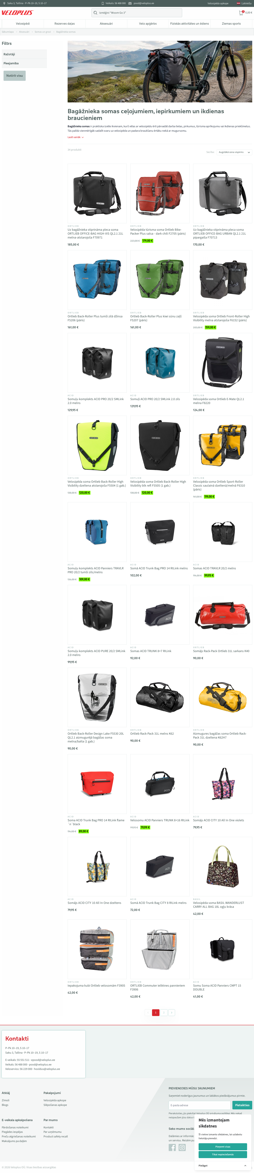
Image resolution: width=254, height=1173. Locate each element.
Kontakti (49, 1127)
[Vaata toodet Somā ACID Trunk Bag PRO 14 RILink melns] (159, 532)
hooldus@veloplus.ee (47, 1069)
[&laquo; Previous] (148, 1012)
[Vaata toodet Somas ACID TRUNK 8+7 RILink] (159, 614)
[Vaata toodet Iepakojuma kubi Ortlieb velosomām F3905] (97, 949)
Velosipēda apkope (218, 3)
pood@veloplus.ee (144, 3)
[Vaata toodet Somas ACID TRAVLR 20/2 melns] (222, 532)
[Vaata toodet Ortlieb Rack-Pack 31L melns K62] (159, 697)
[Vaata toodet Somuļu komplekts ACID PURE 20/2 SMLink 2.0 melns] (97, 614)
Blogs (5, 1105)
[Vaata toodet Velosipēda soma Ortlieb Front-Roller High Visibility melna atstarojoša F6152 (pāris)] (222, 280)
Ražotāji (9, 54)
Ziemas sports (231, 23)
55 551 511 (23, 1060)
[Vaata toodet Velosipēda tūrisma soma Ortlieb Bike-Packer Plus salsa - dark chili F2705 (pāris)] (159, 193)
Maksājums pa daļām (14, 1141)
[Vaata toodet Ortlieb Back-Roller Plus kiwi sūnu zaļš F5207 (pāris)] (159, 280)
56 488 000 (21, 1065)
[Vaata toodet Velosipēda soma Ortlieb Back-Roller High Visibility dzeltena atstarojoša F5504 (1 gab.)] (97, 445)
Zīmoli (5, 1100)
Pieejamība (11, 63)
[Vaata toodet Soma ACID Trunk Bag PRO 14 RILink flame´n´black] (97, 784)
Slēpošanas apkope (55, 1105)
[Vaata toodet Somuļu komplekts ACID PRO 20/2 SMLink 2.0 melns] (97, 362)
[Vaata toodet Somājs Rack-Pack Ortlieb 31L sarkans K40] (222, 614)
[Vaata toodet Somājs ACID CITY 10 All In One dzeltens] (97, 866)
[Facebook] (172, 1147)
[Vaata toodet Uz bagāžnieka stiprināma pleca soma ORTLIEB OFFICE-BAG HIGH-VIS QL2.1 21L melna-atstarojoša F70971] (97, 193)
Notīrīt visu (14, 76)
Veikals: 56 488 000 (116, 3)
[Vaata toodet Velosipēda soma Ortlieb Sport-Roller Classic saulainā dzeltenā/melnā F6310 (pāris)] (222, 445)
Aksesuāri (106, 23)
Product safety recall (56, 1136)
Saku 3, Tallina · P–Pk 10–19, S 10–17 (27, 3)
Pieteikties (242, 1105)
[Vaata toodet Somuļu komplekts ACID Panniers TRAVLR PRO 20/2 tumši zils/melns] (97, 532)
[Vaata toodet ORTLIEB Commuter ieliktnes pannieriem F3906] (159, 949)
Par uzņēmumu (53, 1132)
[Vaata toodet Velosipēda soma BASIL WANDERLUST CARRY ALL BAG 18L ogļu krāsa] (222, 866)
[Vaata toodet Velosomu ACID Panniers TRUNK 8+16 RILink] (159, 784)
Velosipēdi (23, 23)
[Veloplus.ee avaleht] (18, 12)
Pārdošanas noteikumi (15, 1127)
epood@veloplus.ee (43, 1060)
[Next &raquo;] (171, 1012)
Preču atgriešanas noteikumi (19, 1136)
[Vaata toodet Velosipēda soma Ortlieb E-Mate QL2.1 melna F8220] (222, 362)
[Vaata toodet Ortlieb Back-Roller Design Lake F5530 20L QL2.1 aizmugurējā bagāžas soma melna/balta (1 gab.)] (97, 697)
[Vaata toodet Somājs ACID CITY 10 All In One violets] (222, 784)
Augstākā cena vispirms (231, 152)
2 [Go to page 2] (164, 1012)
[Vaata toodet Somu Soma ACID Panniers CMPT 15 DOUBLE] (222, 949)
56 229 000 (26, 1069)
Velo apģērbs (148, 23)
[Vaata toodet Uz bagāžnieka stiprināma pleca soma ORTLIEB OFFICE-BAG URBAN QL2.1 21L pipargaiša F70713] (222, 193)
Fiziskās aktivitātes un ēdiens (189, 23)
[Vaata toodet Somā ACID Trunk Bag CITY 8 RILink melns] (159, 866)
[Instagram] (182, 1147)
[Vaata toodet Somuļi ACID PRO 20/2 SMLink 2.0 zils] (159, 362)
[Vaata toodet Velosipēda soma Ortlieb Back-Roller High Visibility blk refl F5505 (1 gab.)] (159, 445)
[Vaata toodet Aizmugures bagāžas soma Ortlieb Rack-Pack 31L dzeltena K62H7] (222, 697)
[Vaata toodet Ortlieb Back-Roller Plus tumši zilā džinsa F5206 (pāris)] (97, 280)
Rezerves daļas (65, 23)
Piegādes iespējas (12, 1132)
